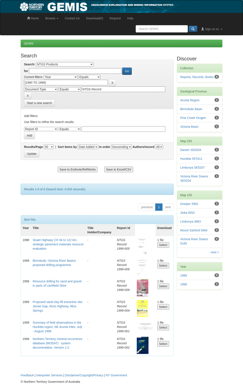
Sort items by (67, 147)
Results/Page (33, 147)
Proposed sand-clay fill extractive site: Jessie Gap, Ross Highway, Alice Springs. (58, 306)
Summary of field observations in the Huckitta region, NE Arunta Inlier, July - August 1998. (57, 327)
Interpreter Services (49, 375)
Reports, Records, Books (197, 77)
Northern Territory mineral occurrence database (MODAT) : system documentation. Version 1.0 (57, 343)
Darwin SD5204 (190, 150)
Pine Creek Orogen (193, 118)
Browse (51, 18)
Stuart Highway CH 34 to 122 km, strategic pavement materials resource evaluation (58, 244)
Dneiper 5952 (189, 204)
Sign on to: (211, 29)
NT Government (116, 375)
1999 (183, 275)
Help (130, 18)
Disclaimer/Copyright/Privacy (84, 375)
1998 (183, 284)
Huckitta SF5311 (191, 158)
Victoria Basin (189, 126)
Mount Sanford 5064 (194, 230)
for (26, 71)
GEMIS (28, 43)
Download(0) (94, 18)
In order (104, 147)
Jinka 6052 (187, 212)
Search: (29, 64)
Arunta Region (190, 100)
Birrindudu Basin (191, 109)
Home (33, 18)
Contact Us (72, 18)
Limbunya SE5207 (192, 167)
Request (115, 18)
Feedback (27, 375)
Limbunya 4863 (190, 221)
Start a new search (39, 103)
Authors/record (143, 147)
